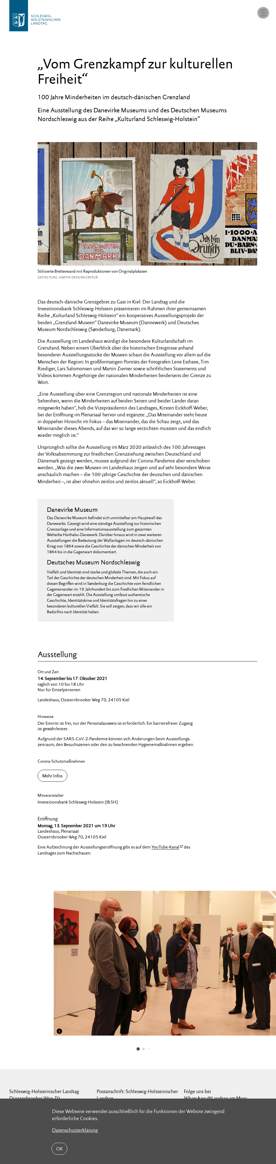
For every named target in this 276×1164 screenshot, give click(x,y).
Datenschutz (53, 1093)
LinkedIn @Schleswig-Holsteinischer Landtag (222, 1065)
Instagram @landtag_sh (208, 1055)
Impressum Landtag (101, 1093)
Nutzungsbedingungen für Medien (168, 1093)
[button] (138, 999)
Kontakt (16, 1093)
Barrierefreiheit (231, 1093)
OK (59, 1148)
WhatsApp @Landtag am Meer (215, 1048)
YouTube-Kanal (165, 847)
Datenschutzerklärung (75, 1130)
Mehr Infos (52, 775)
